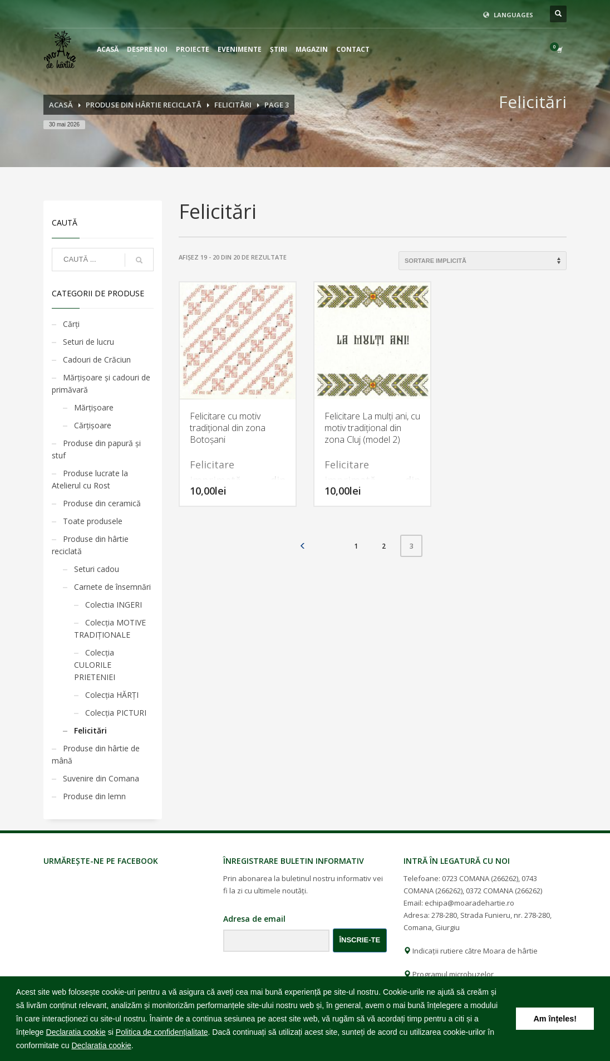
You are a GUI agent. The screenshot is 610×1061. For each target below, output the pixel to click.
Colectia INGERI (113, 604)
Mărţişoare (94, 407)
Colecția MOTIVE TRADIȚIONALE (110, 628)
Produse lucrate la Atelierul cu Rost (90, 479)
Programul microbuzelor (449, 974)
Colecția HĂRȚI (112, 695)
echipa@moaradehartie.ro (469, 903)
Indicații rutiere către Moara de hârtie (471, 951)
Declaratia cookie (76, 1032)
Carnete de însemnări (112, 586)
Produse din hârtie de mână (96, 754)
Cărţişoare (92, 425)
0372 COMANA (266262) (504, 891)
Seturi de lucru (88, 341)
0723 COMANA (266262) (480, 878)
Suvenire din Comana (101, 778)
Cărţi (71, 324)
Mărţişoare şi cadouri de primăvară (101, 383)
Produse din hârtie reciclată (90, 545)
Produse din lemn (94, 796)
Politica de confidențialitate (162, 1032)
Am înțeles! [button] (555, 1018)
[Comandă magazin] (483, 260)
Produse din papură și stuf (96, 449)
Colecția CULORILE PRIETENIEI (94, 664)
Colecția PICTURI (115, 712)
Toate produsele (92, 521)
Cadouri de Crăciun (97, 359)
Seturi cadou (96, 569)
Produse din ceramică (102, 503)
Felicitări (90, 730)
